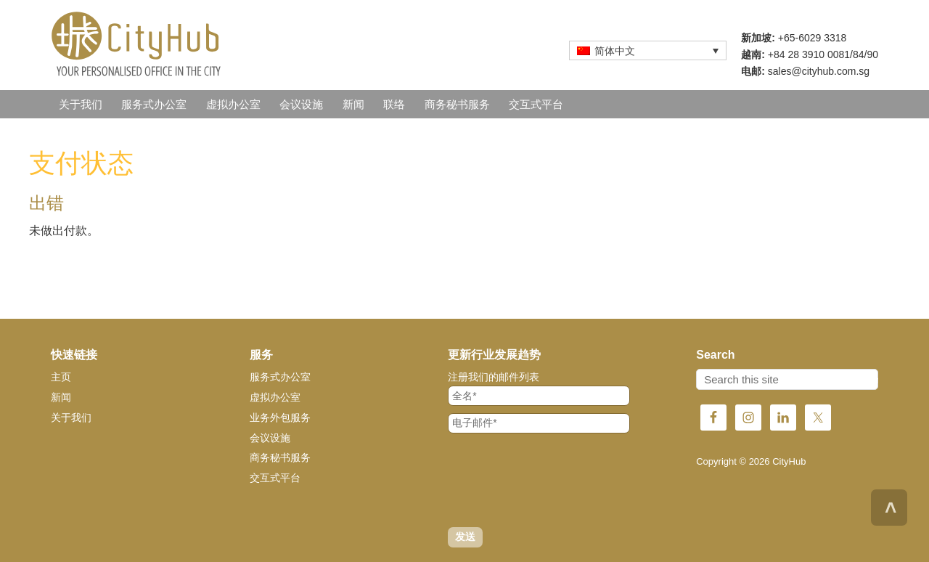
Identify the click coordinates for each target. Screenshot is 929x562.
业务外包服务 (280, 417)
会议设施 (270, 438)
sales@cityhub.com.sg (818, 71)
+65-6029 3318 (812, 38)
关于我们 (71, 417)
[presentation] (558, 480)
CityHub (181, 44)
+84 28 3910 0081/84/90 (823, 54)
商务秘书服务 (280, 457)
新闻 (61, 397)
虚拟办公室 (275, 397)
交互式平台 (275, 478)
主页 (61, 377)
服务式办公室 (280, 377)
